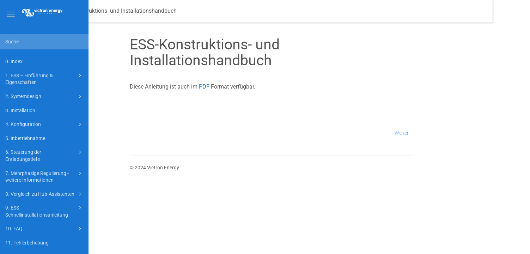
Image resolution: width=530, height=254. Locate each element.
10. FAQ (44, 228)
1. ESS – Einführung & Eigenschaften (44, 78)
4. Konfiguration (44, 124)
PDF (241, 86)
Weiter (439, 133)
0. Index (14, 61)
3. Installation (20, 110)
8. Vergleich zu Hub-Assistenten (44, 194)
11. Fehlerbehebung (27, 243)
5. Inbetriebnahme (25, 138)
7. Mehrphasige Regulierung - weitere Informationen (44, 176)
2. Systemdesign (44, 96)
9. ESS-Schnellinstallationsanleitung (44, 211)
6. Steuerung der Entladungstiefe (44, 155)
